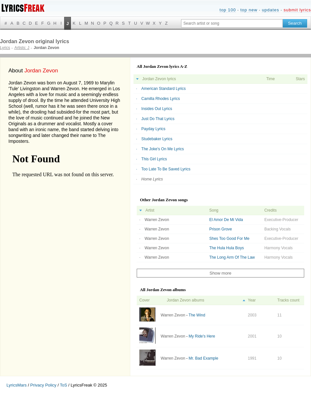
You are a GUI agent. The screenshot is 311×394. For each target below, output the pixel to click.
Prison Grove (220, 229)
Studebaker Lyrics (156, 139)
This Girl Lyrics (154, 159)
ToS (63, 385)
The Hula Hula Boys (226, 248)
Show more (220, 273)
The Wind (197, 315)
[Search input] (232, 23)
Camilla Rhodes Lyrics (160, 98)
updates (270, 9)
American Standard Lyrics (163, 88)
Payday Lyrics (153, 129)
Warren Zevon (156, 219)
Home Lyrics (152, 179)
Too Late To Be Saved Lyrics (165, 169)
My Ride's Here (202, 336)
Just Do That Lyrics (157, 119)
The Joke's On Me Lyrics (162, 149)
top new (249, 9)
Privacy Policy (43, 385)
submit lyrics (297, 9)
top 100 (228, 9)
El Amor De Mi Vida (226, 219)
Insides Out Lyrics (156, 108)
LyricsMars (16, 385)
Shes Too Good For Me (229, 238)
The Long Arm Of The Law (232, 257)
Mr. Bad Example (203, 358)
